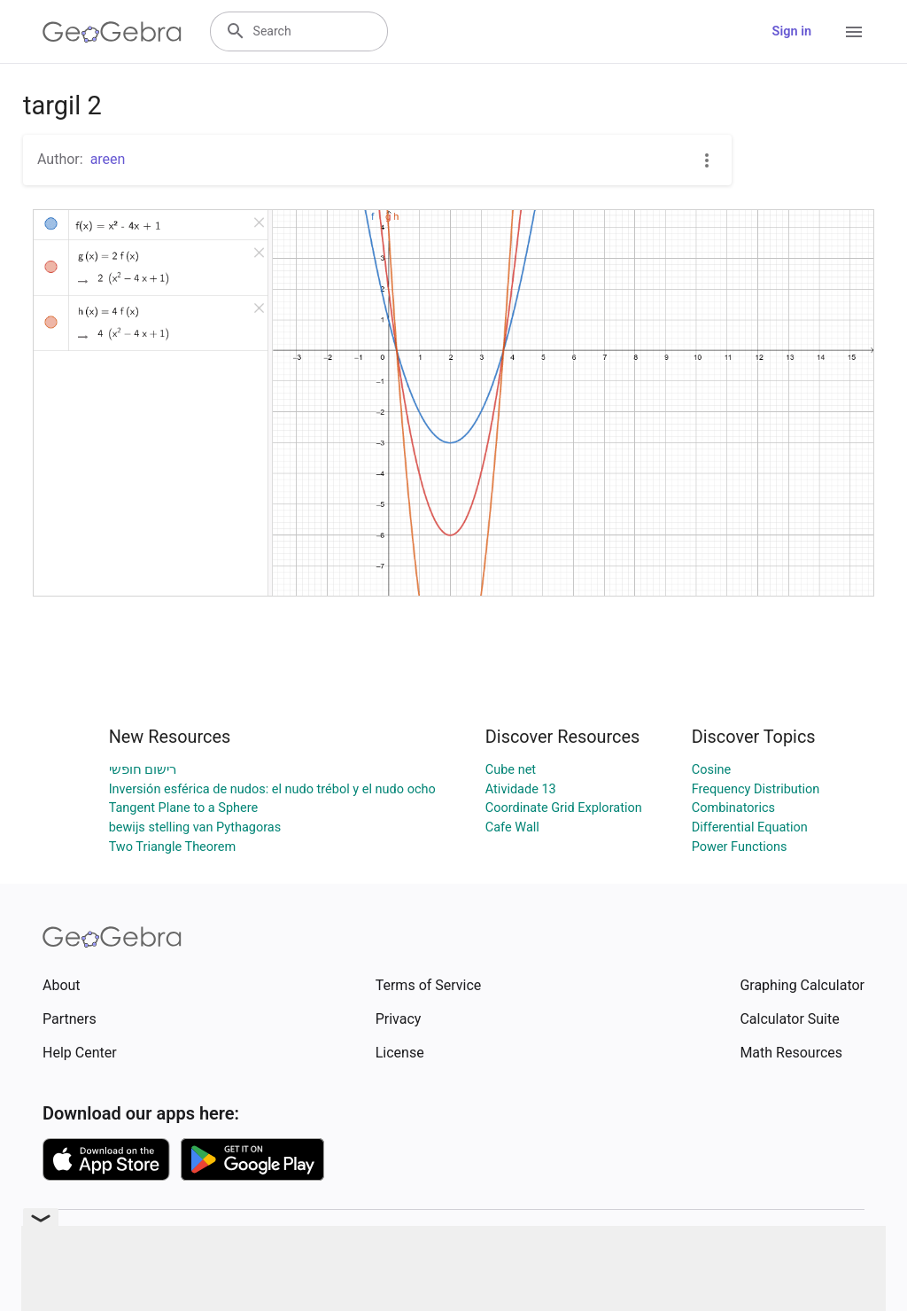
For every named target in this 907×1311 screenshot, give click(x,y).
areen (108, 159)
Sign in (791, 31)
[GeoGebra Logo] (112, 32)
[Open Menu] (853, 32)
